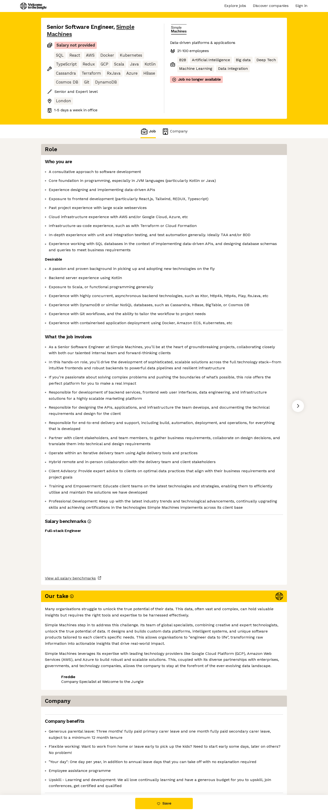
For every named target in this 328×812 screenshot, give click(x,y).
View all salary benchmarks (70, 756)
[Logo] (33, 6)
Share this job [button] (60, 774)
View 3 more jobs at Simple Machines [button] (115, 774)
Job (148, 131)
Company (175, 131)
